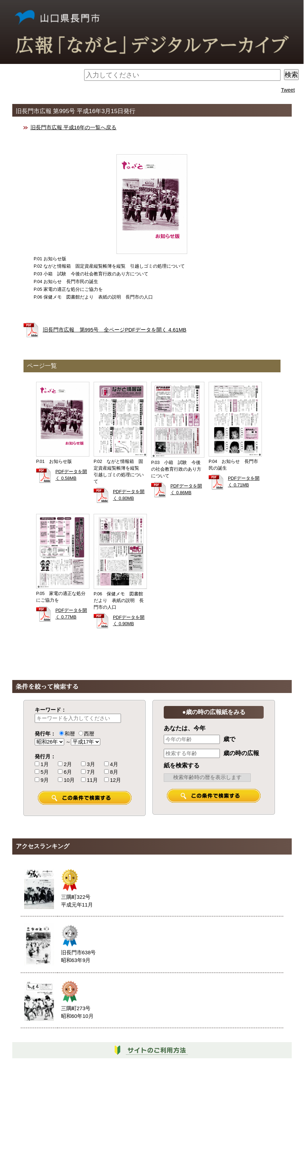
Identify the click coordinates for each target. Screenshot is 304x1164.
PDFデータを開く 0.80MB (128, 495)
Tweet (288, 90)
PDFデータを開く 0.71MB (243, 482)
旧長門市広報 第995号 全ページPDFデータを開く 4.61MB (115, 330)
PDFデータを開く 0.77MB (71, 614)
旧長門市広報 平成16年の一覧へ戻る (74, 127)
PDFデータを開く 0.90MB (128, 621)
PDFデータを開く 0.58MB (71, 475)
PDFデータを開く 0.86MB (186, 489)
